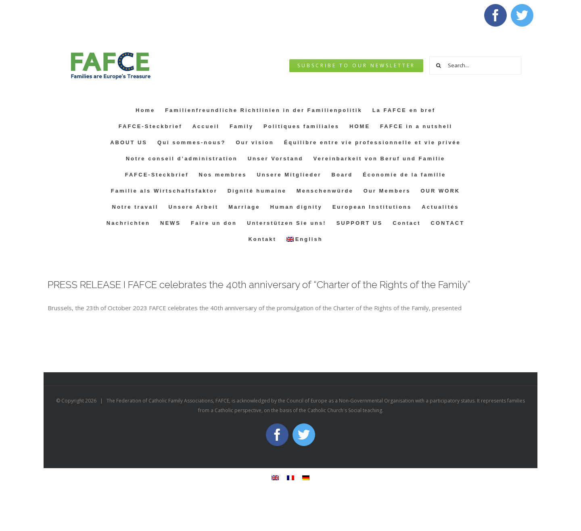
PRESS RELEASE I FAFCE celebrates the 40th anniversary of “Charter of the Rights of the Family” (259, 284)
